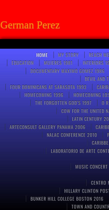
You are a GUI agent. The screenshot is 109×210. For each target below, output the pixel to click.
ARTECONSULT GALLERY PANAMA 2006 (47, 127)
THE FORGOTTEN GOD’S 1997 (63, 102)
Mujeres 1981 (58, 63)
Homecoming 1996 (43, 95)
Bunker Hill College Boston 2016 (67, 198)
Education (23, 63)
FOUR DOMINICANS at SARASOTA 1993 (48, 87)
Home (42, 55)
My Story (68, 55)
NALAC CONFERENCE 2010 (72, 135)
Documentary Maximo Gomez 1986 (68, 71)
